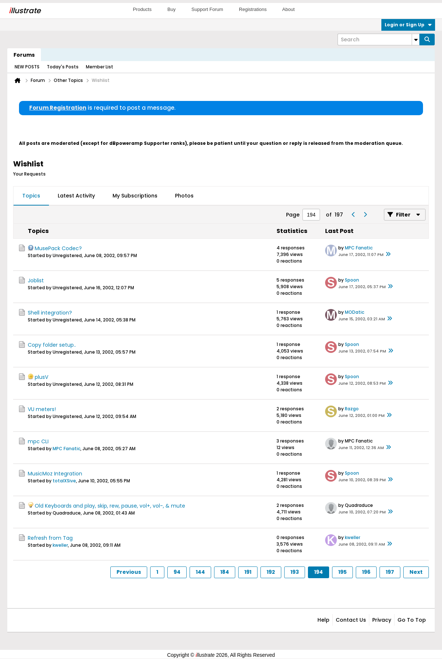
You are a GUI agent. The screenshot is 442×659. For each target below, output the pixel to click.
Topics (31, 195)
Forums (24, 55)
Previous (129, 572)
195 (342, 572)
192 (271, 572)
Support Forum (207, 9)
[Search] (378, 39)
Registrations (253, 9)
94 (177, 572)
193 (294, 572)
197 (390, 572)
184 (224, 572)
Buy (171, 9)
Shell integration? (50, 312)
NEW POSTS (27, 67)
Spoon (352, 280)
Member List (99, 67)
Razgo (352, 409)
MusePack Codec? (58, 248)
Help (323, 620)
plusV (41, 377)
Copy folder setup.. (52, 345)
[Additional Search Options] (416, 39)
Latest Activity (76, 195)
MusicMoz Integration (55, 473)
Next (416, 572)
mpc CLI (38, 441)
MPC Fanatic (359, 248)
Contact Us (351, 620)
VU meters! (42, 409)
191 (247, 572)
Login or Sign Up (408, 25)
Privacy (381, 620)
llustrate (25, 10)
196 (366, 572)
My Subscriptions (135, 195)
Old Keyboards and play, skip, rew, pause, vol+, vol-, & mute (110, 505)
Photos (184, 195)
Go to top (411, 620)
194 (318, 572)
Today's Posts (63, 67)
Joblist (36, 280)
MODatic (354, 312)
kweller (60, 545)
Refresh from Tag (50, 538)
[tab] (31, 196)
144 (200, 572)
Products (142, 9)
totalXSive (64, 481)
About (288, 9)
